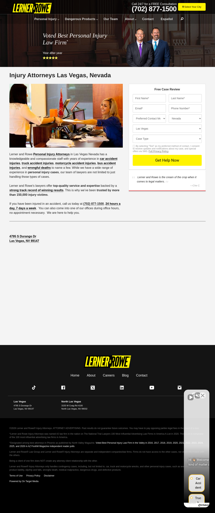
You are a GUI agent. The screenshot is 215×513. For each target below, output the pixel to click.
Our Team (111, 19)
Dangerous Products (80, 19)
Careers (109, 375)
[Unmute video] (149, 393)
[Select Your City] (192, 7)
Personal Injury (45, 19)
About (129, 19)
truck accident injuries (38, 163)
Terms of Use (16, 475)
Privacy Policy (33, 475)
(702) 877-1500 (154, 9)
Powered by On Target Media (23, 481)
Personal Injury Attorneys (51, 154)
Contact (148, 19)
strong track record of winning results (36, 190)
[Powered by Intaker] (182, 505)
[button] (34, 387)
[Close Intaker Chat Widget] (203, 393)
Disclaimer (49, 475)
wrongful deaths (39, 167)
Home (75, 375)
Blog (125, 375)
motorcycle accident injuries (75, 163)
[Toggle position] (195, 393)
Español (167, 19)
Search (180, 19)
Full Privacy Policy (159, 151)
